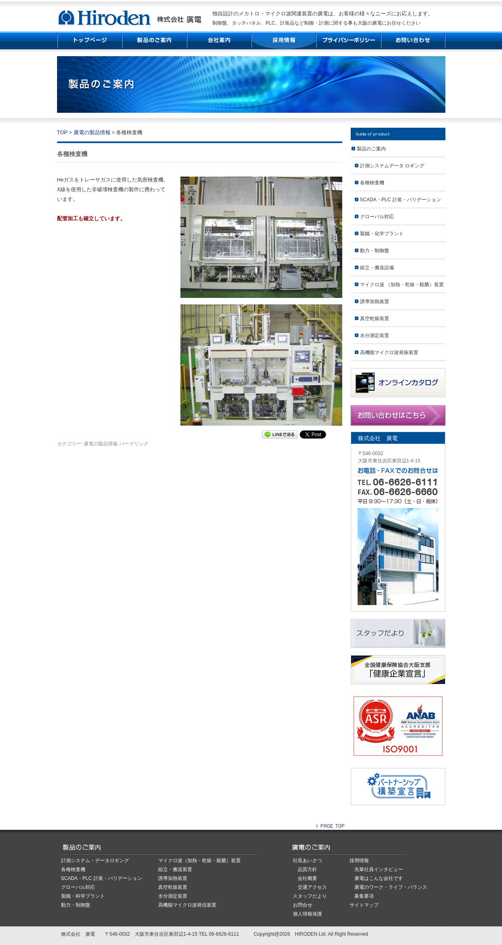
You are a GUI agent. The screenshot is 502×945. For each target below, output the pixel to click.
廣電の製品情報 (92, 132)
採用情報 (283, 40)
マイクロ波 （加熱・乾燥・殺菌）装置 (402, 284)
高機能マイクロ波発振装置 (389, 352)
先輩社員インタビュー (378, 869)
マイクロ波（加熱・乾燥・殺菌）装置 (199, 860)
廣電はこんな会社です (378, 878)
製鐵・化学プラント (382, 233)
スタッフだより (310, 896)
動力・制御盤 (374, 250)
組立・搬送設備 (377, 267)
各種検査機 (372, 183)
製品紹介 (154, 40)
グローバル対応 (377, 216)
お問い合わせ (413, 40)
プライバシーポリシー (348, 40)
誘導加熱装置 (374, 301)
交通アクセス (312, 887)
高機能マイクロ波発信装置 (187, 905)
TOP (89, 40)
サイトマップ (364, 905)
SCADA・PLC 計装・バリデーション (400, 199)
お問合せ (302, 905)
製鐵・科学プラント (83, 896)
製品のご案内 (371, 149)
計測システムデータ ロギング (392, 166)
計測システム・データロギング (95, 860)
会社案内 (218, 40)
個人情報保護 (307, 914)
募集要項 (364, 896)
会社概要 (307, 878)
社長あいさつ (307, 860)
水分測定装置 (374, 335)
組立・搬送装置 (175, 869)
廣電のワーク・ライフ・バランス (390, 887)
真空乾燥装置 (374, 318)
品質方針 (307, 869)
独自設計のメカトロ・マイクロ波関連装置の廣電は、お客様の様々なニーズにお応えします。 (322, 14)
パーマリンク (133, 444)
